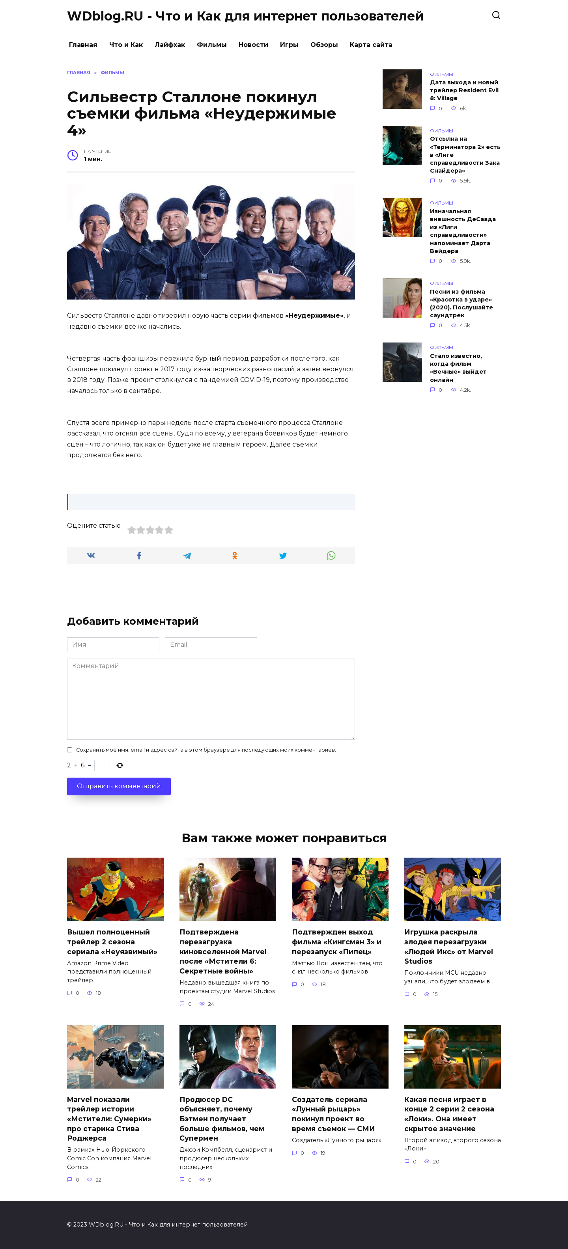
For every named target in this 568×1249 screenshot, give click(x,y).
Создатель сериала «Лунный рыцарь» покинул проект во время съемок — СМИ (333, 1114)
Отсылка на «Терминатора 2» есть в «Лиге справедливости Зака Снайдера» (465, 155)
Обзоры (324, 44)
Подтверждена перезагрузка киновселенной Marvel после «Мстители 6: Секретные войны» (223, 951)
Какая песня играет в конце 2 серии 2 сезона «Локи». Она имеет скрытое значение (449, 1114)
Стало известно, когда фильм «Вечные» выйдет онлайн (458, 367)
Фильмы (212, 44)
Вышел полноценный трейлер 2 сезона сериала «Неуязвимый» (112, 941)
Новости (253, 44)
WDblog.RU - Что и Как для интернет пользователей (245, 16)
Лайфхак (170, 44)
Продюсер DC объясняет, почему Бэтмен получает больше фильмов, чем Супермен (221, 1119)
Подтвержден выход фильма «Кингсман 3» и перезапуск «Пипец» (336, 941)
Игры (289, 44)
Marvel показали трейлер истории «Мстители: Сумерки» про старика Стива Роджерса (109, 1119)
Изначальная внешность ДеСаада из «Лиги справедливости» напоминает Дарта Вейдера (463, 231)
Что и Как (126, 44)
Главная (83, 44)
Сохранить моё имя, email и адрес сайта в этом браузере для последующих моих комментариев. (206, 750)
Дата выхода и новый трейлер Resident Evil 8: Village (464, 90)
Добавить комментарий (133, 621)
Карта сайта (371, 44)
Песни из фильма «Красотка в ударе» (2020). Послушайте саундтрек (461, 303)
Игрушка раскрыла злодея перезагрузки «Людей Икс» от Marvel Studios (448, 946)
